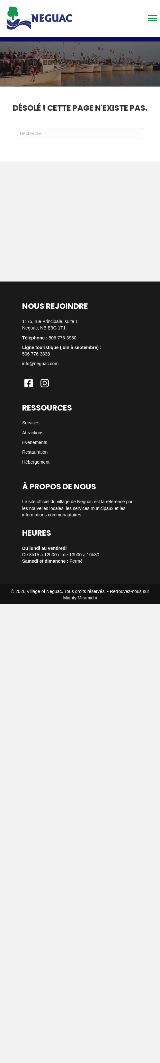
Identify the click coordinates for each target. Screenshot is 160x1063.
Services (31, 422)
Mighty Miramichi (80, 597)
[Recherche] (80, 133)
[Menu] (152, 18)
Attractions (32, 432)
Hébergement (35, 462)
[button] (28, 383)
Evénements (34, 442)
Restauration (35, 452)
